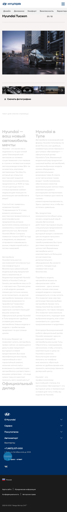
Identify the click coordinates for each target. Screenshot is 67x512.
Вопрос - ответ (13, 459)
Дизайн (7, 11)
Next (62, 90)
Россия (7, 480)
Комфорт (32, 11)
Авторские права (29, 494)
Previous (5, 90)
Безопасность (47, 11)
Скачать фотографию (17, 99)
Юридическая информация (25, 489)
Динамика (19, 11)
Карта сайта (6, 489)
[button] (7, 414)
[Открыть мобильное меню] (63, 4)
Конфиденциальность (10, 494)
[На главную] (11, 4)
